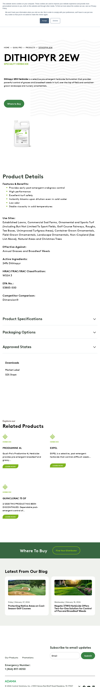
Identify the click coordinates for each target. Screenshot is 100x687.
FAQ (6, 677)
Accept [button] (44, 21)
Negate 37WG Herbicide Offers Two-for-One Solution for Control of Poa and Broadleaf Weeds (73, 607)
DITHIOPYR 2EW (45, 47)
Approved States (17, 346)
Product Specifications (22, 318)
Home (6, 47)
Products (30, 47)
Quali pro (17, 47)
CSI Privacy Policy (19, 677)
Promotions (27, 645)
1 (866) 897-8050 (15, 657)
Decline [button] (55, 21)
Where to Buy (14, 103)
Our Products (11, 645)
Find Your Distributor (66, 549)
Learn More (10, 466)
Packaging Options (19, 331)
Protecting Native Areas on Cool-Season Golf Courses (26, 606)
